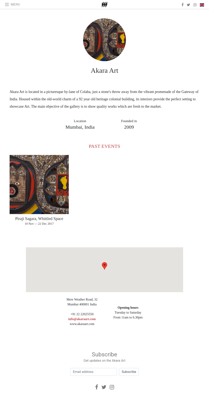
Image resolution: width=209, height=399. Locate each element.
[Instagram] (112, 387)
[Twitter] (104, 387)
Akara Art (104, 70)
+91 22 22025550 (81, 314)
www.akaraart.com (82, 324)
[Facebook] (96, 387)
